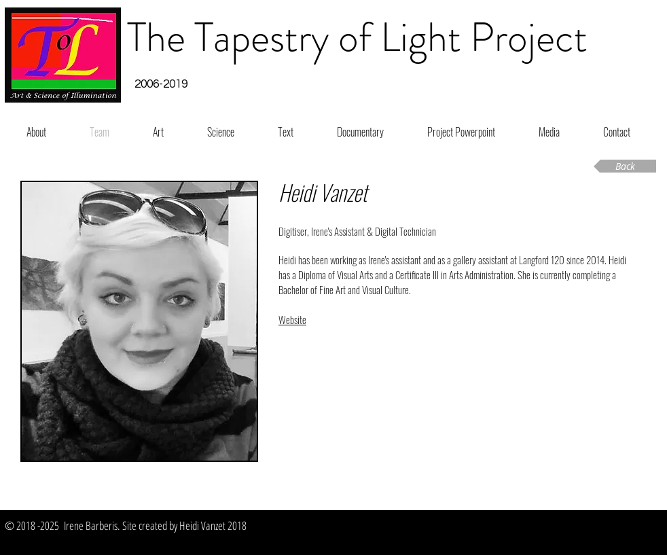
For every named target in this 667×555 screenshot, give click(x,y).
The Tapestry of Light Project (357, 37)
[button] (161, 85)
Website (292, 319)
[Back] (625, 166)
